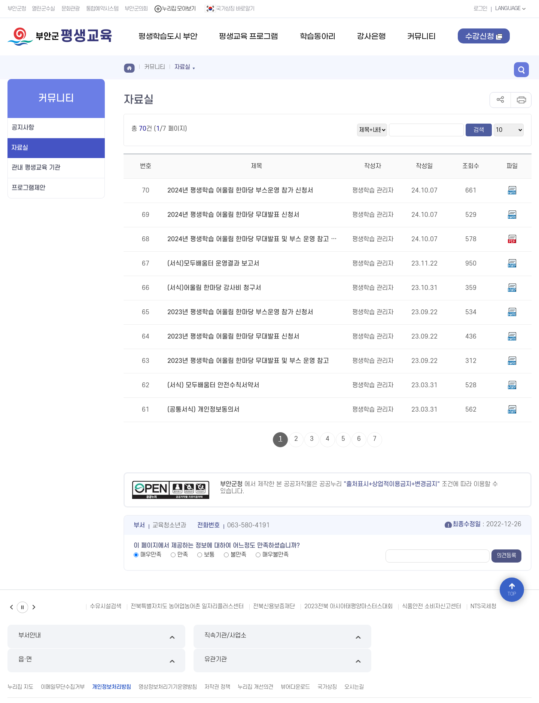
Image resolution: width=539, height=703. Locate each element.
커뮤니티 (421, 36)
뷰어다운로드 (295, 663)
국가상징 (327, 663)
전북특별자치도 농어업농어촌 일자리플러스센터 (187, 606)
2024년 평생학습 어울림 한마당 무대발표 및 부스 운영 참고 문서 (250, 239)
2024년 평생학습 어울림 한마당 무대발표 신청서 (230, 215)
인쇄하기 (521, 100)
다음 (33, 607)
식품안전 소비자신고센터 (431, 606)
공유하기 (500, 100)
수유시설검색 (105, 606)
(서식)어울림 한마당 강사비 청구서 (211, 288)
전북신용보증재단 (274, 606)
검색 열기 (524, 66)
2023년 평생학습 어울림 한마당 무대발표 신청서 (230, 336)
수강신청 (484, 43)
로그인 (479, 9)
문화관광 (71, 9)
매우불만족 (275, 554)
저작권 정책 (217, 663)
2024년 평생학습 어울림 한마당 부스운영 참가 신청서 (236, 190)
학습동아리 (317, 36)
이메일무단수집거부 (63, 663)
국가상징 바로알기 (230, 8)
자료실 (19, 148)
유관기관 (469, 636)
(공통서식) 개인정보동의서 (201, 409)
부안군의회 (136, 9)
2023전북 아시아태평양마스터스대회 (348, 606)
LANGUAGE (510, 8)
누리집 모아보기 (175, 9)
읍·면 (336, 636)
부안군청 (16, 9)
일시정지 (22, 607)
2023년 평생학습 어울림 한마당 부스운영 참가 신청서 (236, 312)
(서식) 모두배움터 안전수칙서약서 (210, 385)
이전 (11, 607)
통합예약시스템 (102, 9)
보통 (209, 554)
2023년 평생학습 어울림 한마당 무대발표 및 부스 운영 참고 (244, 361)
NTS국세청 (483, 606)
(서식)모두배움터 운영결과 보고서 (210, 263)
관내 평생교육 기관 (36, 167)
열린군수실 (43, 9)
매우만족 (150, 554)
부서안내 (69, 636)
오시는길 (354, 663)
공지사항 (23, 127)
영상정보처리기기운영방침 (167, 663)
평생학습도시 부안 (167, 36)
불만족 (238, 554)
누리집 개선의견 (255, 663)
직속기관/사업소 (202, 636)
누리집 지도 (20, 663)
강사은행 (371, 36)
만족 (182, 554)
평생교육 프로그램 (248, 36)
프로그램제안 (28, 188)
